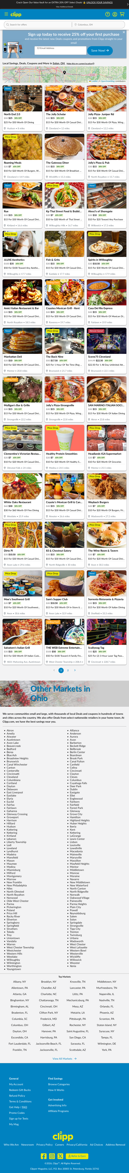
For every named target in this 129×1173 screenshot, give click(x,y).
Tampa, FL (107, 1037)
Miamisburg (12, 870)
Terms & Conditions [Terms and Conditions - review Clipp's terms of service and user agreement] (20, 1101)
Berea (8, 752)
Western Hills (13, 953)
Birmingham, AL (20, 1006)
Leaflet (93, 81)
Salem (72, 916)
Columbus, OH (19, 1025)
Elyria (8, 798)
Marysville (74, 857)
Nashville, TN (106, 1000)
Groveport (11, 817)
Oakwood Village (78, 898)
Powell (72, 910)
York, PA (107, 1050)
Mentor (73, 867)
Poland (9, 910)
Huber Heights (77, 823)
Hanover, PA (49, 1031)
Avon (71, 740)
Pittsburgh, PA (77, 1019)
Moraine (73, 876)
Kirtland (10, 836)
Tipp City (73, 929)
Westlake (10, 957)
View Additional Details (64, 7)
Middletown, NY (106, 981)
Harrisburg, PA (48, 1037)
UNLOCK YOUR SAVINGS (99, 2)
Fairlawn (10, 808)
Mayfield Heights (78, 864)
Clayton (73, 774)
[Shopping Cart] (122, 14)
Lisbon (72, 842)
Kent (71, 829)
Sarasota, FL (78, 1043)
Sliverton (10, 919)
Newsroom (27, 1144)
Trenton (73, 932)
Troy (8, 935)
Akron (9, 730)
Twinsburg (74, 935)
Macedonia (75, 851)
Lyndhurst (11, 851)
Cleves (72, 777)
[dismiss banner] (124, 32)
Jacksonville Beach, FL (48, 1043)
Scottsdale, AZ (77, 1050)
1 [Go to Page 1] (61, 670)
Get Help (14, 1107)
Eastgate (73, 792)
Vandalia (10, 941)
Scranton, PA (106, 1019)
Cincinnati (74, 771)
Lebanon (10, 839)
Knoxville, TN (77, 981)
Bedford (10, 749)
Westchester (12, 950)
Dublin (72, 789)
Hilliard (9, 823)
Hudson (10, 826)
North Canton (76, 888)
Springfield (11, 926)
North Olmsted (14, 891)
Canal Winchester (15, 764)
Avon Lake (11, 743)
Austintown (12, 740)
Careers (59, 1144)
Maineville (74, 854)
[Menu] (6, 14)
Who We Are (11, 1144)
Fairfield (73, 805)
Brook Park (75, 758)
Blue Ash (10, 755)
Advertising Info (57, 1105)
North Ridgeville (77, 891)
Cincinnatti (11, 774)
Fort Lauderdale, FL (20, 1043)
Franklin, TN (20, 1050)
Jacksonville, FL (49, 1050)
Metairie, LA (78, 1012)
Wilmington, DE (107, 1043)
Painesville (74, 901)
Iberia (71, 826)
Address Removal (115, 1144)
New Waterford (77, 885)
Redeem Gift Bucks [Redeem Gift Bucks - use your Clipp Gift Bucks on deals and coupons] (20, 1090)
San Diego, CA (77, 1037)
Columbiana (12, 780)
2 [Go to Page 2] (68, 670)
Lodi (7, 845)
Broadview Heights (16, 758)
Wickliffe (73, 957)
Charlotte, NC (49, 994)
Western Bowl (76, 950)
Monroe (73, 873)
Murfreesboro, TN (106, 988)
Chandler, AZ (48, 988)
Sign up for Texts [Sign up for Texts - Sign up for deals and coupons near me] (18, 1118)
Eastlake (10, 795)
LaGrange (74, 836)
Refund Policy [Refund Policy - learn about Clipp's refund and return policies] (17, 1096)
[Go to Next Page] (75, 670)
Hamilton (74, 817)
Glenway (73, 811)
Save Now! (100, 50)
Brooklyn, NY (48, 981)
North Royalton (14, 895)
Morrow (10, 879)
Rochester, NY (78, 1025)
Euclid (9, 802)
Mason (9, 860)
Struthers (10, 929)
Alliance (73, 730)
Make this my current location (80, 64)
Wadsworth (75, 941)
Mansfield (11, 857)
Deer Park (74, 786)
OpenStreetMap (108, 81)
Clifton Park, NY (48, 1012)
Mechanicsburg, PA (78, 1000)
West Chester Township (19, 947)
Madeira (10, 854)
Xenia (71, 966)
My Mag (14, 1124)
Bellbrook (74, 749)
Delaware (11, 789)
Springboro (11, 922)
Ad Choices (96, 1144)
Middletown (75, 870)
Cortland (10, 783)
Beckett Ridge (76, 746)
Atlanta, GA (19, 994)
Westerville (75, 953)
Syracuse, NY (106, 1031)
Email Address (45, 48)
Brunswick (11, 761)
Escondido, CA (19, 1037)
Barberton (74, 743)
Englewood (75, 798)
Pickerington (12, 907)
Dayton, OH (20, 1031)
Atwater (10, 736)
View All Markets (64, 1058)
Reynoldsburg (76, 913)
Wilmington (12, 963)
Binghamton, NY (19, 1000)
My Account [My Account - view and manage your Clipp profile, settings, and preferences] (16, 1084)
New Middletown (78, 882)
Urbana (72, 938)
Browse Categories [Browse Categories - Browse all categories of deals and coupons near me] (59, 1084)
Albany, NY (19, 981)
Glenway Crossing (15, 814)
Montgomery (13, 876)
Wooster (73, 963)
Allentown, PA (19, 988)
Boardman (74, 755)
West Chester (76, 944)
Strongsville (75, 926)
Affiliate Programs (58, 1111)
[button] (115, 14)
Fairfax (9, 805)
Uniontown (12, 938)
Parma (9, 904)
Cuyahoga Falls (77, 783)
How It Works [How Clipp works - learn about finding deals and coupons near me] (56, 1090)
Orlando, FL (106, 1006)
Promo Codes (17, 1113)
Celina (72, 767)
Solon (71, 919)
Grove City (74, 814)
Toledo (9, 932)
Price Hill (10, 913)
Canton (9, 767)
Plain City (74, 907)
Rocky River (12, 916)
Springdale (74, 922)
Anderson (74, 733)
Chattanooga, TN (48, 1000)
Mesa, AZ (77, 1006)
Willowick (74, 960)
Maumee (10, 864)
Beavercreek (12, 746)
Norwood (11, 898)
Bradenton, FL (20, 1012)
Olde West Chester (16, 901)
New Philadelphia (15, 885)
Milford (9, 873)
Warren (9, 944)
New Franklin (13, 882)
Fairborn (73, 802)
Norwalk (73, 895)
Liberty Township (15, 842)
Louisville (73, 845)
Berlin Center (76, 752)
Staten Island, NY (107, 1025)
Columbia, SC (19, 1019)
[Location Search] (98, 25)
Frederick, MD (48, 1019)
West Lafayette (77, 947)
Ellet (71, 795)
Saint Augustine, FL (78, 1031)
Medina (9, 867)
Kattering (10, 829)
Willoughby (12, 960)
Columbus (74, 780)
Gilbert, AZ (48, 1025)
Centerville (11, 771)
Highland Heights (78, 820)
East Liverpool (13, 792)
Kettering (10, 833)
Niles (8, 888)
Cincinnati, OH (48, 1006)
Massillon (74, 860)
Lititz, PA (78, 994)
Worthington (13, 966)
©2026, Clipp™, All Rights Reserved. (63, 1163)
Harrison (10, 820)
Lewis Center (76, 839)
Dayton (9, 786)
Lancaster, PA (77, 988)
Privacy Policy (44, 1144)
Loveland (10, 848)
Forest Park (75, 808)
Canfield (73, 764)
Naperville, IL (106, 994)
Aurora (72, 736)
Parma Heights (77, 904)
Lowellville (74, 848)
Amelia (9, 733)
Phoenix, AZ (107, 1012)
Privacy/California (77, 1144)
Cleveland (11, 777)
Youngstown (12, 969)
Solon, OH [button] (59, 63)
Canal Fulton (75, 761)
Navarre (73, 879)
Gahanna (10, 811)
